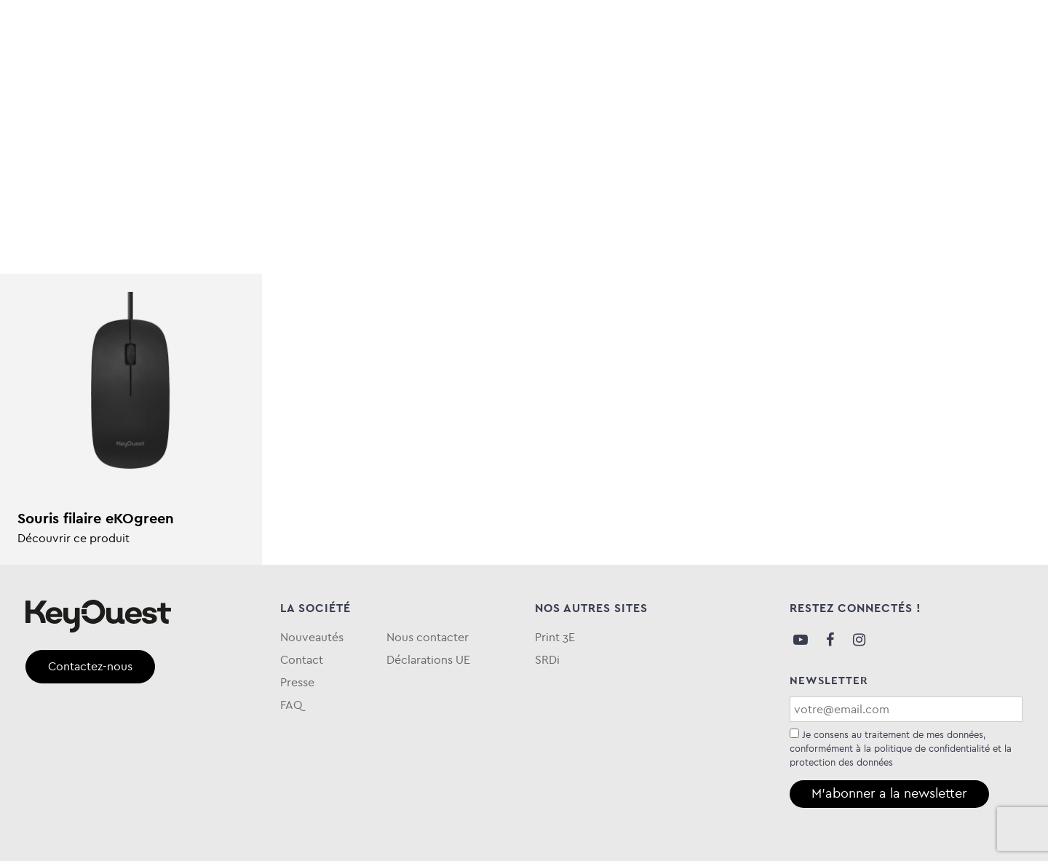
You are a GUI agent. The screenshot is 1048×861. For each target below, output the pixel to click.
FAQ (1010, 75)
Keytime (596, 75)
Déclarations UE (428, 660)
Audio (46, 75)
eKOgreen (514, 75)
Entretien (425, 75)
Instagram (859, 640)
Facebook (830, 640)
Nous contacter (427, 637)
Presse (297, 682)
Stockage (238, 75)
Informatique (136, 75)
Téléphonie (332, 75)
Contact (301, 660)
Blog (836, 75)
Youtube (800, 640)
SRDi (547, 660)
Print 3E (555, 637)
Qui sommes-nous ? (924, 75)
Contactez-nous (90, 666)
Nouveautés (312, 637)
